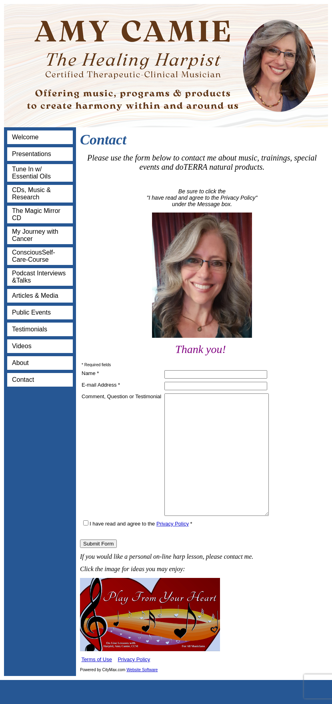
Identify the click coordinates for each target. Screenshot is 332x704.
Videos (22, 346)
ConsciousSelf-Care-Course (33, 256)
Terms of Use (96, 683)
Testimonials (29, 329)
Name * (90, 373)
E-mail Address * (101, 385)
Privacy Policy (172, 548)
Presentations (31, 153)
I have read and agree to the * (137, 548)
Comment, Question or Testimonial (121, 396)
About (20, 362)
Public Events (31, 312)
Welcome (25, 137)
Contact (23, 379)
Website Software (142, 694)
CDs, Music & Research (31, 194)
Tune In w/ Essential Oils (31, 173)
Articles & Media (35, 295)
